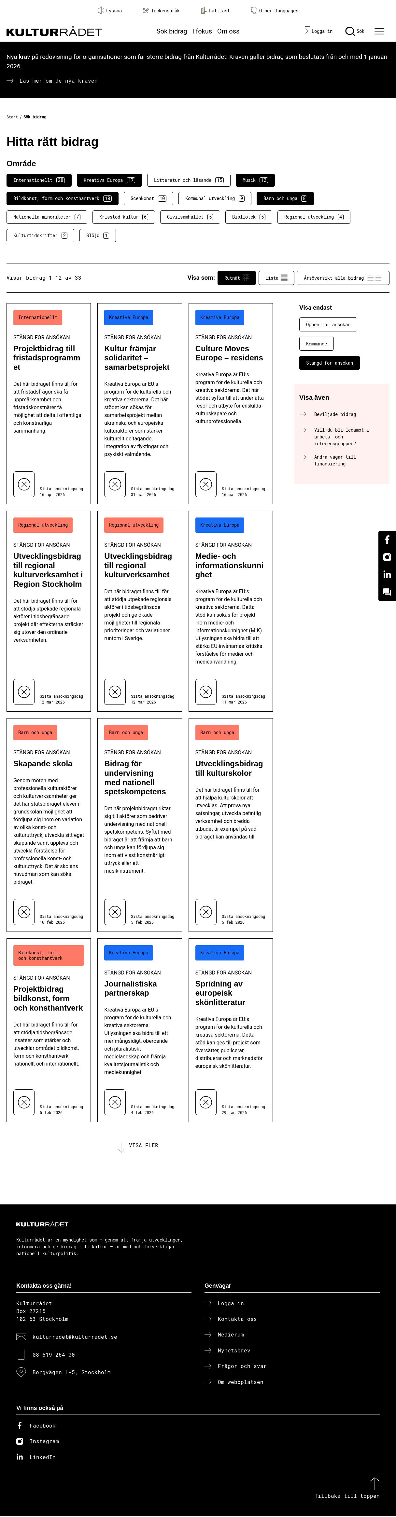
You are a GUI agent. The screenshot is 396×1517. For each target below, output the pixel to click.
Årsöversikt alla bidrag (343, 278)
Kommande (316, 344)
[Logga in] (316, 31)
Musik (255, 180)
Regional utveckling (314, 217)
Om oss (228, 31)
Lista (276, 278)
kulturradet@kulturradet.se (75, 1338)
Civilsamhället (190, 217)
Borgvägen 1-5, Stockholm (72, 1373)
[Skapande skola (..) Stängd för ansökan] (49, 825)
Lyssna (110, 10)
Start (12, 116)
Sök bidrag (172, 31)
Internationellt (39, 180)
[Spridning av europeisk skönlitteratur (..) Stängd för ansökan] (231, 1030)
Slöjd (97, 235)
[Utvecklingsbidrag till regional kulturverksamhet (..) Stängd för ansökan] (139, 611)
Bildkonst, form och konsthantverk (62, 198)
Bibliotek (248, 217)
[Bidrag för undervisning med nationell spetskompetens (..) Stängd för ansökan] (139, 825)
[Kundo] (387, 592)
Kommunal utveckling (215, 198)
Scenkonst (148, 198)
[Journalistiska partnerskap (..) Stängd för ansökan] (139, 1030)
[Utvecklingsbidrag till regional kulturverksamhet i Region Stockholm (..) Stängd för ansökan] (49, 611)
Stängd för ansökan (329, 363)
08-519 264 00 (54, 1355)
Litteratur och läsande (189, 180)
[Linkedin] (387, 575)
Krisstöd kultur (123, 217)
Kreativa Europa (109, 180)
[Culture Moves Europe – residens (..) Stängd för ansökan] (231, 403)
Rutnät (236, 278)
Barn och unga (285, 198)
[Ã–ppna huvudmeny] (380, 31)
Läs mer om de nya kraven (59, 80)
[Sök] (354, 31)
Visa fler (143, 1145)
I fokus (202, 31)
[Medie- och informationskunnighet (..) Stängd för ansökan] (231, 611)
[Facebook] (387, 539)
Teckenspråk (161, 10)
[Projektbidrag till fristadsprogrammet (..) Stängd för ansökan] (49, 403)
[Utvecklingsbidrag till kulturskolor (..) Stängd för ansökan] (231, 825)
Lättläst (215, 10)
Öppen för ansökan (328, 324)
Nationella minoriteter (46, 217)
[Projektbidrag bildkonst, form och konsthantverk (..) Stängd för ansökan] (49, 1030)
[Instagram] (387, 557)
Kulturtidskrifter (40, 235)
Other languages (274, 10)
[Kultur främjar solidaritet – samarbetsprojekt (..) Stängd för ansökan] (139, 403)
